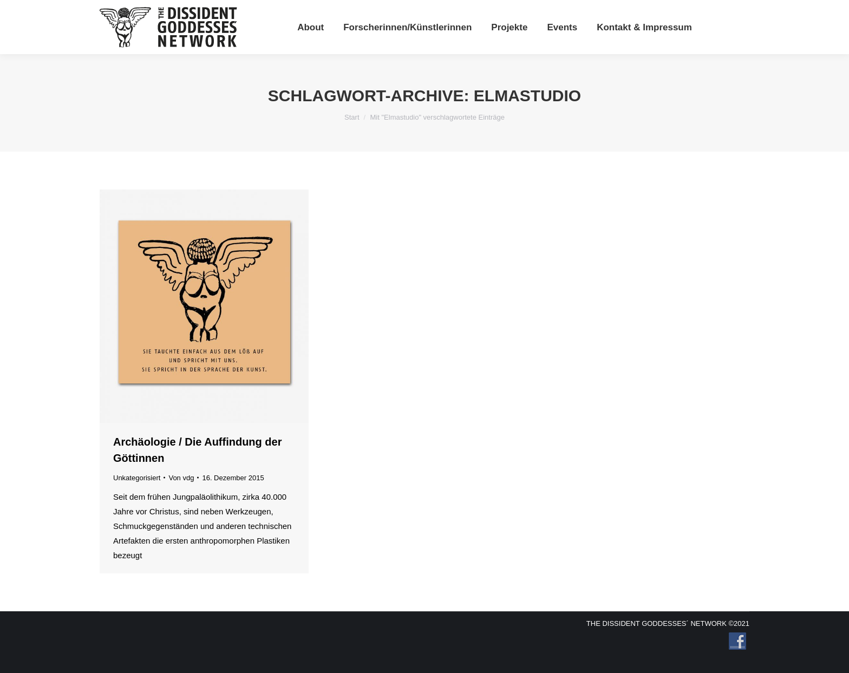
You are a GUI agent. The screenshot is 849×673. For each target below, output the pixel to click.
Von (181, 478)
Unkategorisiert (136, 478)
